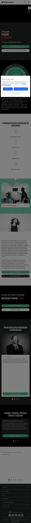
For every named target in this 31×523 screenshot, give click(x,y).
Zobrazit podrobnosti (15, 93)
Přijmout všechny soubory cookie (20, 89)
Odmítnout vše (8, 89)
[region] (15, 86)
